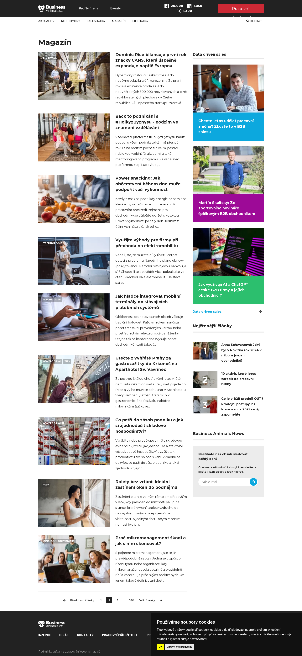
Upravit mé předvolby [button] (179, 646)
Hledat (254, 21)
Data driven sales (227, 311)
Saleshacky (96, 21)
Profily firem (88, 8)
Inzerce (44, 635)
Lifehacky (140, 21)
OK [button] (160, 646)
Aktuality (46, 21)
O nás (64, 635)
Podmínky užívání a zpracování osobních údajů (69, 651)
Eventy (115, 8)
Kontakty (85, 635)
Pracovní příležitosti (240, 9)
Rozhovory (70, 21)
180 (131, 600)
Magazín (119, 21)
